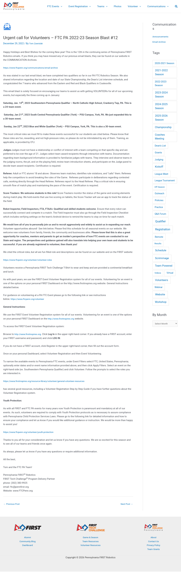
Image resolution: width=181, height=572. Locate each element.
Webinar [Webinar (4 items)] (159, 287)
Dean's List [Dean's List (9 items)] (160, 145)
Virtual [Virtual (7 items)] (170, 273)
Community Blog (27, 541)
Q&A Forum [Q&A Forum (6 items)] (160, 214)
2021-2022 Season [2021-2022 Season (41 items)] (161, 72)
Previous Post (12, 504)
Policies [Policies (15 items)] (159, 200)
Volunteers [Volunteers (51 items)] (161, 280)
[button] (69, 6)
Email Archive (159, 41)
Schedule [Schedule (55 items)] (160, 250)
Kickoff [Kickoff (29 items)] (159, 166)
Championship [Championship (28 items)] (163, 127)
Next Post (126, 504)
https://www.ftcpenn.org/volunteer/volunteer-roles (30, 259)
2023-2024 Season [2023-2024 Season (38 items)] (161, 94)
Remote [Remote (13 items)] (159, 236)
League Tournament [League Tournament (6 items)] (165, 180)
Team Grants (153, 549)
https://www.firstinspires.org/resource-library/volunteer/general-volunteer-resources (47, 381)
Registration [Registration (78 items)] (162, 229)
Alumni (27, 537)
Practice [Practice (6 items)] (159, 207)
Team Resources (90, 541)
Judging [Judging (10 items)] (159, 159)
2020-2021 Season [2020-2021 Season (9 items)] (164, 63)
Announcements (161, 36)
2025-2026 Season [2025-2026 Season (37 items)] (161, 117)
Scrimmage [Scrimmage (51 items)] (162, 258)
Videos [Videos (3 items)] (158, 273)
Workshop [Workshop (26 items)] (160, 301)
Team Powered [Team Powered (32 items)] (163, 265)
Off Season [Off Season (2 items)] (160, 187)
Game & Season (90, 537)
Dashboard (27, 545)
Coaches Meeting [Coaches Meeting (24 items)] (160, 136)
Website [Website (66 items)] (160, 294)
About (153, 537)
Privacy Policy (153, 545)
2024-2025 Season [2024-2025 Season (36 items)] (161, 106)
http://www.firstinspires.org (62, 318)
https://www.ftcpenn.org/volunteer (29, 299)
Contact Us (153, 541)
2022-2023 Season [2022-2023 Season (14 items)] (160, 83)
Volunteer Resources (91, 545)
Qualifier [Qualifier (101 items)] (160, 221)
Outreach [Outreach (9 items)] (159, 193)
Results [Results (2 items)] (158, 243)
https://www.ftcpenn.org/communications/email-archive (33, 67)
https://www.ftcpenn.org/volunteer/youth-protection (30, 432)
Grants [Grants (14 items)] (158, 152)
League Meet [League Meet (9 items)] (161, 174)
